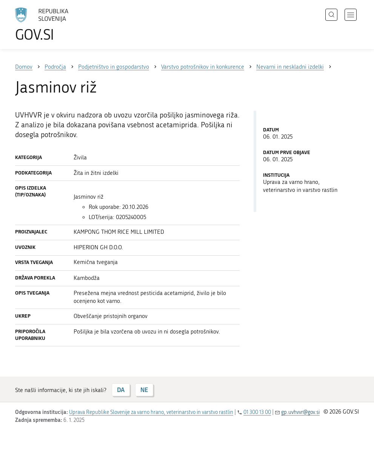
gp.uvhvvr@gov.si (300, 412)
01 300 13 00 (257, 412)
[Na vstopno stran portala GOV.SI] (53, 25)
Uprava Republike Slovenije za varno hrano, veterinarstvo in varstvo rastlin (151, 412)
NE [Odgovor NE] (144, 389)
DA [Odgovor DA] (121, 389)
